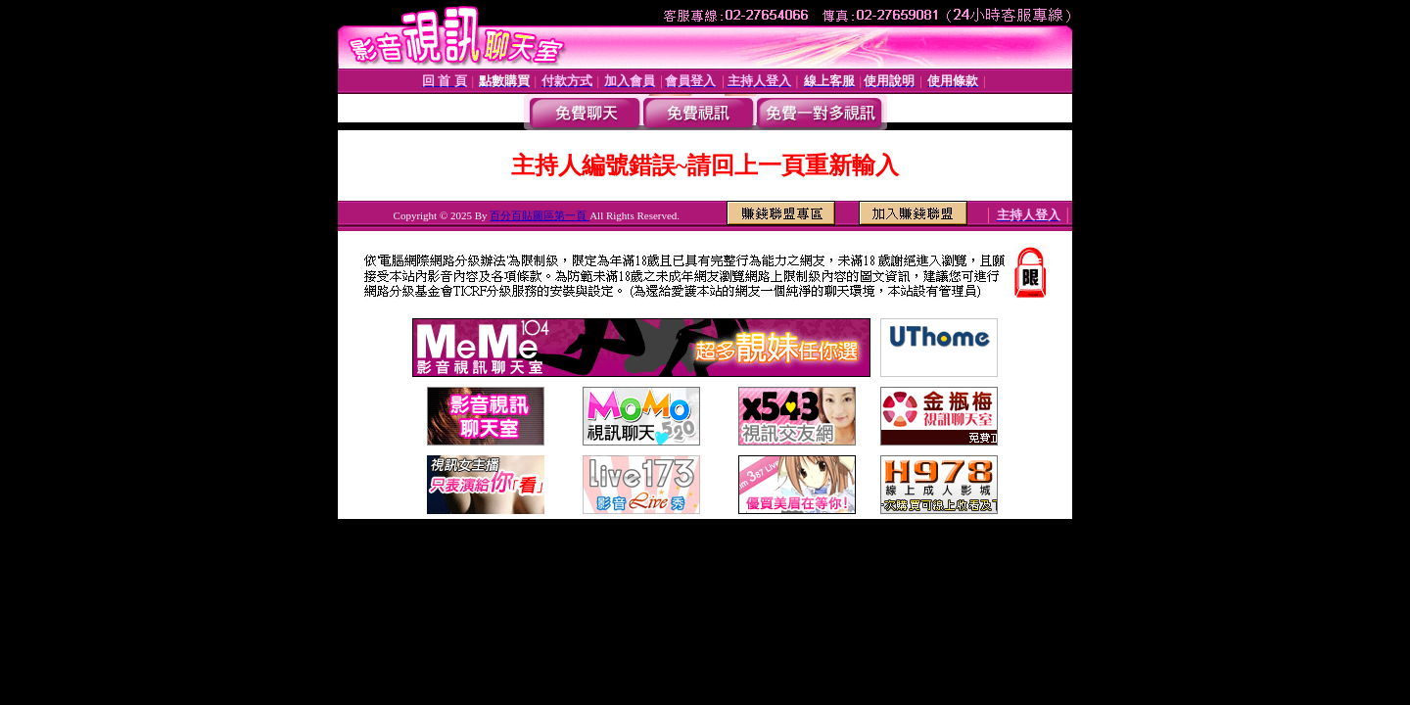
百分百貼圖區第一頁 (539, 215)
